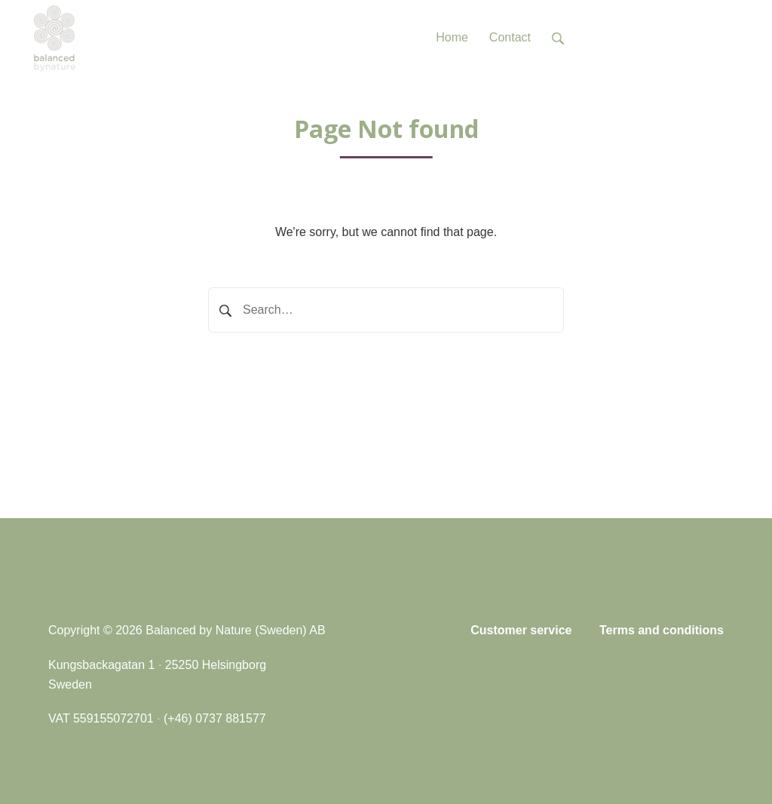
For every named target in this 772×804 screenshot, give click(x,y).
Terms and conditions (661, 630)
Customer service (520, 630)
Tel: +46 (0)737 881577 (662, 37)
